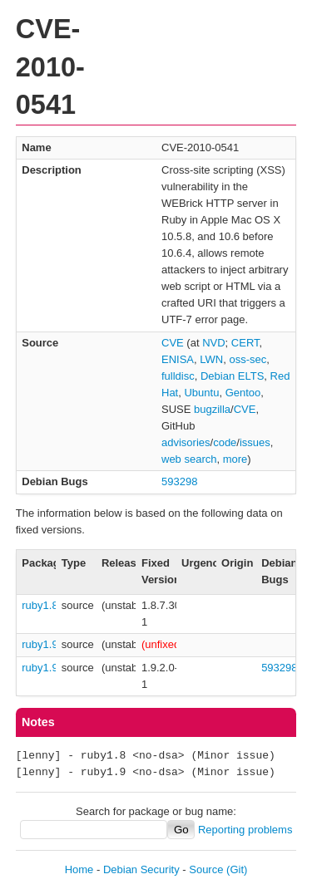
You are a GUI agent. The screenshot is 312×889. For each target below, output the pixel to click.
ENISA (177, 359)
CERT (245, 342)
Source (206, 869)
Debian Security (141, 869)
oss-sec (247, 359)
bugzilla (212, 409)
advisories (185, 442)
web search (188, 459)
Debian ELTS (232, 376)
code (224, 442)
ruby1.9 (39, 644)
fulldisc (178, 376)
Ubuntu (201, 392)
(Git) (236, 869)
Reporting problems (245, 829)
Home (79, 869)
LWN (211, 359)
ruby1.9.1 (44, 667)
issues (255, 442)
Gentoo (243, 392)
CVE (172, 342)
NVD (213, 342)
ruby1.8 (39, 605)
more (235, 459)
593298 (179, 481)
